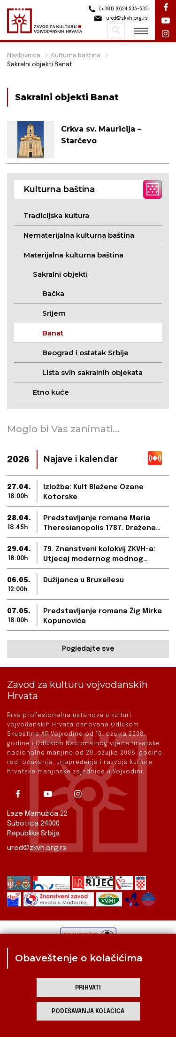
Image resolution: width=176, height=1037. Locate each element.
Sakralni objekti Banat (39, 65)
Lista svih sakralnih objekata (92, 372)
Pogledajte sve (88, 649)
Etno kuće (51, 392)
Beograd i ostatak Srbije (85, 352)
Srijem (54, 313)
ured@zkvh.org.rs (36, 848)
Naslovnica (23, 56)
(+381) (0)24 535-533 (117, 9)
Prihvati (88, 988)
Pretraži (116, 30)
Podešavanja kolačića (88, 1011)
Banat (52, 332)
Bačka (53, 293)
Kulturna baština (75, 56)
